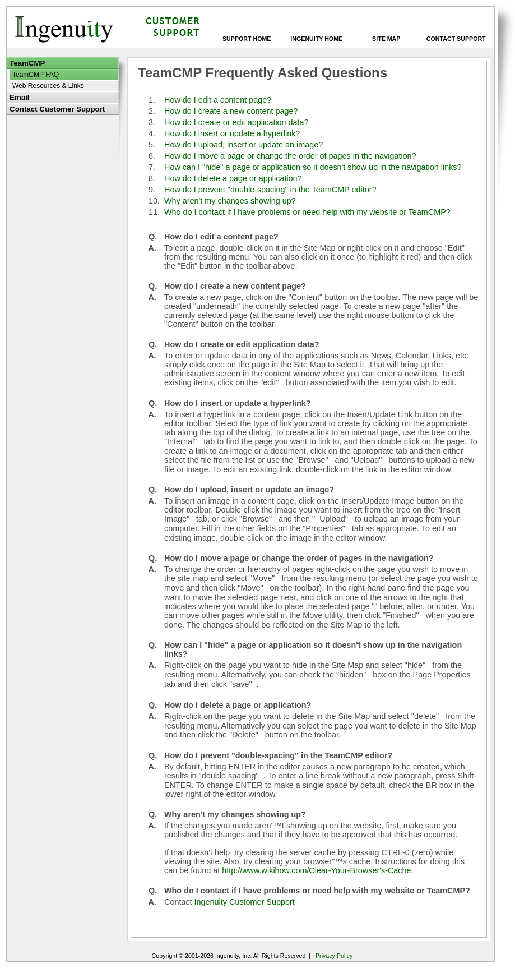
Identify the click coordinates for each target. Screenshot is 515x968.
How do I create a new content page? (231, 111)
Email (20, 97)
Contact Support (456, 38)
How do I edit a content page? (217, 99)
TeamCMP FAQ (35, 75)
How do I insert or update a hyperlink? (232, 133)
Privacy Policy (334, 955)
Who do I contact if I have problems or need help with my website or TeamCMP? (307, 212)
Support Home (246, 38)
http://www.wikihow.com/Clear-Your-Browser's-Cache (316, 870)
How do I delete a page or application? (233, 178)
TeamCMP (27, 63)
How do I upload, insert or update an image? (243, 144)
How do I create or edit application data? (236, 122)
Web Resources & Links (48, 86)
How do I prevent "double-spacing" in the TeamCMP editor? (270, 189)
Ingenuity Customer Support (244, 901)
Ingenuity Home (316, 38)
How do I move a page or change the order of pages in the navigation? (290, 155)
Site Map (386, 38)
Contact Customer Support (57, 109)
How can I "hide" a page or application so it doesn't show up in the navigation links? (313, 167)
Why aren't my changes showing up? (230, 200)
